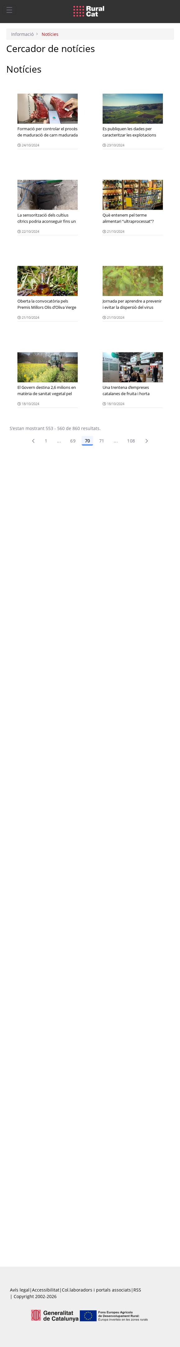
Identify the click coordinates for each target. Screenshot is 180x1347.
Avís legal (20, 1290)
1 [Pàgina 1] (46, 441)
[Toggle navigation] (9, 9)
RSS (137, 1290)
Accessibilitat (45, 1290)
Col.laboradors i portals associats (96, 1290)
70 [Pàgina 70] (87, 441)
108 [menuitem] (131, 441)
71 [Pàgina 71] (101, 441)
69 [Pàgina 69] (73, 441)
